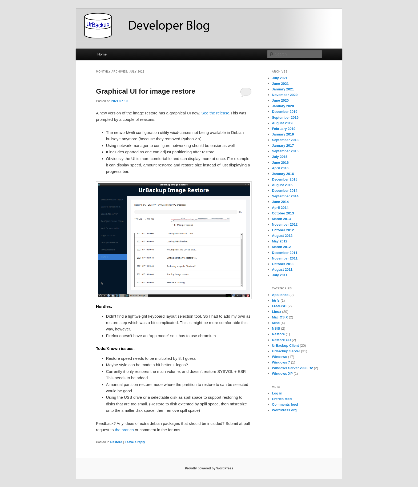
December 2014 (284, 191)
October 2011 (283, 264)
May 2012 (279, 241)
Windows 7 (281, 362)
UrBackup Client (285, 346)
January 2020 (283, 106)
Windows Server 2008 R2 (292, 368)
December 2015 (284, 179)
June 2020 (280, 100)
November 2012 (285, 224)
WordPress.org (284, 410)
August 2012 (282, 236)
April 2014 (280, 208)
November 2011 (285, 258)
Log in (277, 393)
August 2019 (282, 123)
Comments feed (285, 404)
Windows (279, 357)
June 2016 (280, 163)
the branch (124, 430)
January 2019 (283, 134)
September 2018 (285, 140)
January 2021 (283, 89)
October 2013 (283, 213)
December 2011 (284, 253)
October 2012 (283, 230)
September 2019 (285, 117)
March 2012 (281, 247)
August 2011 (282, 270)
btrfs (276, 300)
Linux (276, 312)
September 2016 (285, 151)
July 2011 (280, 275)
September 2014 (285, 196)
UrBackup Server (286, 351)
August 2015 (282, 185)
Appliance (280, 295)
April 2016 (280, 168)
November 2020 (285, 95)
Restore (116, 442)
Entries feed (282, 399)
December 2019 (284, 112)
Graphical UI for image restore (145, 91)
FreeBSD (279, 306)
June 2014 (280, 202)
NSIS (276, 328)
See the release (215, 113)
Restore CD (281, 340)
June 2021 (280, 84)
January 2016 (283, 174)
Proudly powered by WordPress (209, 468)
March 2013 (281, 219)
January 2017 (283, 145)
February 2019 (283, 129)
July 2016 (280, 157)
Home (102, 54)
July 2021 (280, 78)
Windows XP (282, 374)
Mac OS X (280, 317)
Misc (276, 323)
